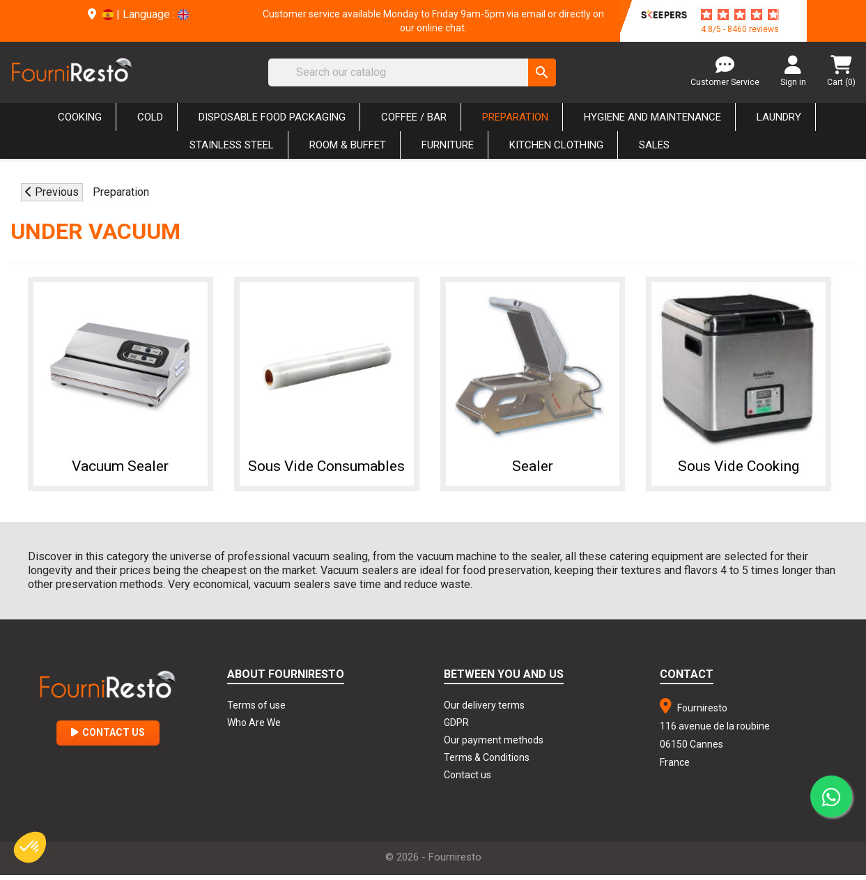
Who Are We (254, 727)
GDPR (456, 727)
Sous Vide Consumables (326, 469)
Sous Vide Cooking (738, 465)
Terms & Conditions (486, 762)
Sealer (532, 465)
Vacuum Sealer (120, 465)
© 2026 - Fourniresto (433, 862)
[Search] (412, 72)
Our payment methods (493, 744)
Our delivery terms (484, 710)
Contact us (467, 779)
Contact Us (108, 737)
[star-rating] (740, 14)
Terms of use (256, 710)
